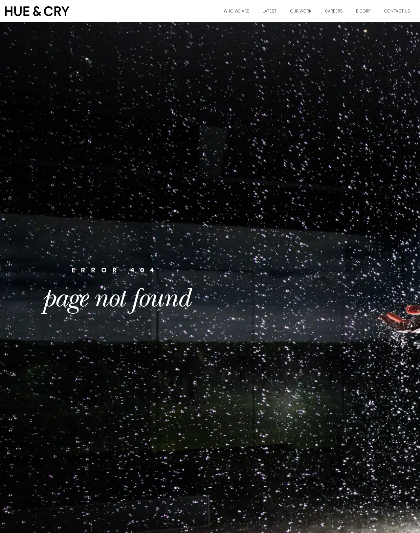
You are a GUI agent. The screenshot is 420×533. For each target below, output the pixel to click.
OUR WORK (300, 11)
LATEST (270, 11)
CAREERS (333, 11)
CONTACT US (397, 11)
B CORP (363, 11)
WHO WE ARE (236, 11)
